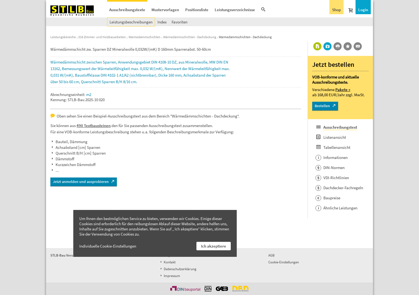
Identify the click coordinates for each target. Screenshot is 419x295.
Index (162, 22)
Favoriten (179, 22)
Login (363, 9)
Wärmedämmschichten (144, 37)
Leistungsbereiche (63, 37)
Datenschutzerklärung (177, 269)
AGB (271, 255)
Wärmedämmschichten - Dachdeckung (189, 37)
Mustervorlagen (165, 9)
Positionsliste (196, 9)
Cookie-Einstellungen (283, 262)
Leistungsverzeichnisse (235, 9)
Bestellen (322, 105)
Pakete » (342, 89)
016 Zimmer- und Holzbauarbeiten (102, 37)
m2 (88, 94)
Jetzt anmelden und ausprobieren (81, 181)
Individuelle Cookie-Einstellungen (107, 246)
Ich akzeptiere (213, 246)
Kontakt (167, 262)
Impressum (169, 275)
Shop (336, 9)
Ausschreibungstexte (127, 9)
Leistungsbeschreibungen (131, 22)
